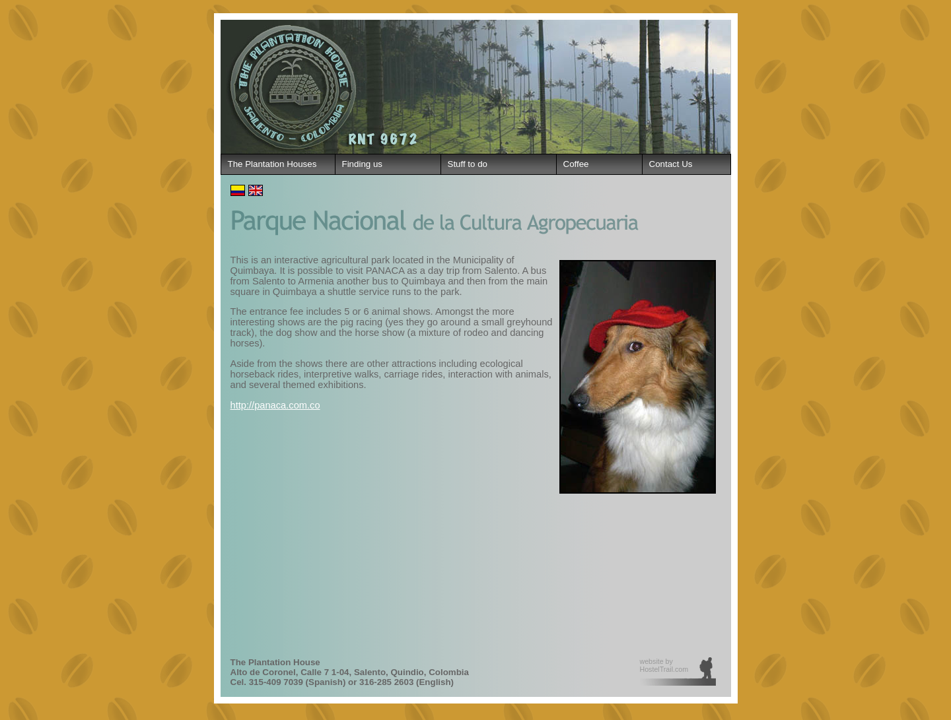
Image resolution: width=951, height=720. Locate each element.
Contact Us (671, 164)
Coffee (576, 164)
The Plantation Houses (272, 164)
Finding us (362, 164)
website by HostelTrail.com (664, 665)
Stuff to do (468, 164)
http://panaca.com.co (275, 405)
